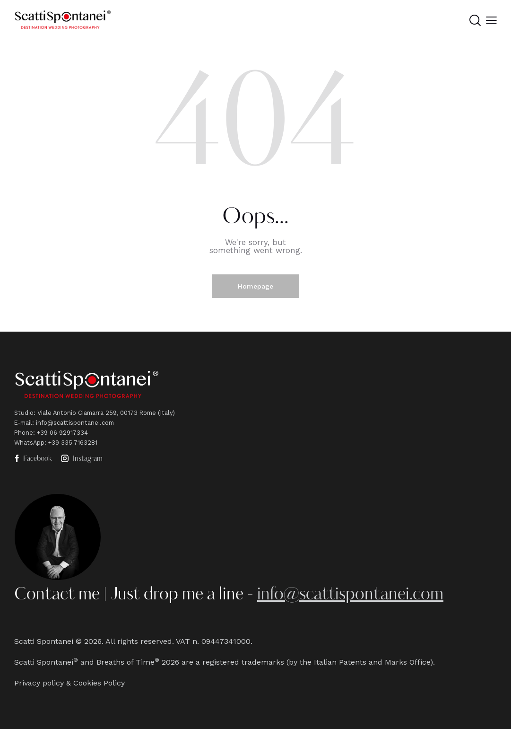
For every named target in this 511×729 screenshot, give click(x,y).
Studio (24, 412)
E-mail (23, 422)
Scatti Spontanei (43, 641)
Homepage (255, 286)
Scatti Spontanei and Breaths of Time (84, 662)
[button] (491, 21)
